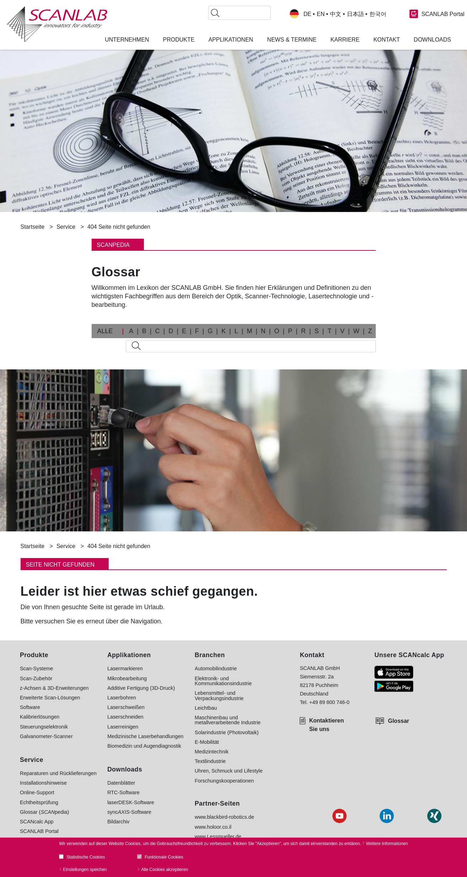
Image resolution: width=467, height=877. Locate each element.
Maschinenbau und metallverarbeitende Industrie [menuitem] (228, 720)
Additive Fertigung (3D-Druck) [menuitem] (141, 688)
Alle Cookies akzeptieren (164, 869)
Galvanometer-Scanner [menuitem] (46, 736)
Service (65, 227)
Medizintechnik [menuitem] (211, 751)
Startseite (33, 227)
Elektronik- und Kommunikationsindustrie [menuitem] (223, 681)
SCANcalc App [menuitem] (36, 821)
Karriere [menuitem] (345, 40)
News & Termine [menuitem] (291, 40)
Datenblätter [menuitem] (121, 782)
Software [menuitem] (30, 707)
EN (321, 14)
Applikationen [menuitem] (230, 40)
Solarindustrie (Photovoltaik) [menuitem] (227, 732)
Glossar (398, 721)
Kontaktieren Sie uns (326, 725)
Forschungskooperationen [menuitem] (224, 780)
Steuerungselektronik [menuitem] (44, 726)
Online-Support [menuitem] (37, 792)
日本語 (355, 14)
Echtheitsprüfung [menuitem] (39, 802)
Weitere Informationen (387, 843)
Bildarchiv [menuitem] (118, 821)
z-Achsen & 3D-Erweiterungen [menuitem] (54, 688)
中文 (335, 14)
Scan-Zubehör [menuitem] (36, 678)
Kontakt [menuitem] (387, 40)
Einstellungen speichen (85, 869)
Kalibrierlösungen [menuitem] (39, 716)
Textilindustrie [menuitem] (210, 761)
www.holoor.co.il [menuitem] (213, 826)
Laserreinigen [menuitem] (122, 726)
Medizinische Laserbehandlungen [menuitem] (145, 736)
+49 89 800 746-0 (329, 702)
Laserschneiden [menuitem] (125, 716)
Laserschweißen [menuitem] (126, 707)
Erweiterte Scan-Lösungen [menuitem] (50, 697)
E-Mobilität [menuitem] (207, 742)
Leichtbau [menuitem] (206, 707)
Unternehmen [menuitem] (127, 40)
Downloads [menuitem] (432, 40)
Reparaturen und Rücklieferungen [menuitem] (58, 773)
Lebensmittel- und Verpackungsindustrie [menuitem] (219, 696)
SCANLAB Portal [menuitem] (39, 831)
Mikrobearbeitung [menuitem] (127, 678)
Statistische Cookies (85, 857)
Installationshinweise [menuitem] (43, 782)
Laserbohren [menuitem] (121, 697)
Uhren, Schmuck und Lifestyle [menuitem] (228, 770)
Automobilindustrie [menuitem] (216, 668)
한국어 (377, 14)
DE (307, 14)
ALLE (105, 331)
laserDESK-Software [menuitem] (130, 802)
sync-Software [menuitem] (129, 812)
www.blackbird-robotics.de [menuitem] (224, 816)
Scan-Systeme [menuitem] (36, 668)
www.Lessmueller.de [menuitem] (218, 836)
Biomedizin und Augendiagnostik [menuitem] (144, 745)
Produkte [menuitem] (179, 40)
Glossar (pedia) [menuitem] (44, 812)
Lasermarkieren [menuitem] (125, 668)
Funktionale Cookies (164, 857)
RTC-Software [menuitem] (123, 792)
